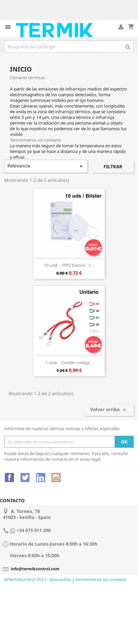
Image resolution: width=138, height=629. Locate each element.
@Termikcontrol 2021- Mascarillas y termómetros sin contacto (65, 579)
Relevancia (46, 166)
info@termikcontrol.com (35, 568)
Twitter (25, 477)
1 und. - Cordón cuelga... (69, 362)
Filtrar (113, 166)
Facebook (9, 477)
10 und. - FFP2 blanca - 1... (69, 265)
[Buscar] (69, 46)
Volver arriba (109, 410)
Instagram (56, 477)
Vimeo (40, 477)
